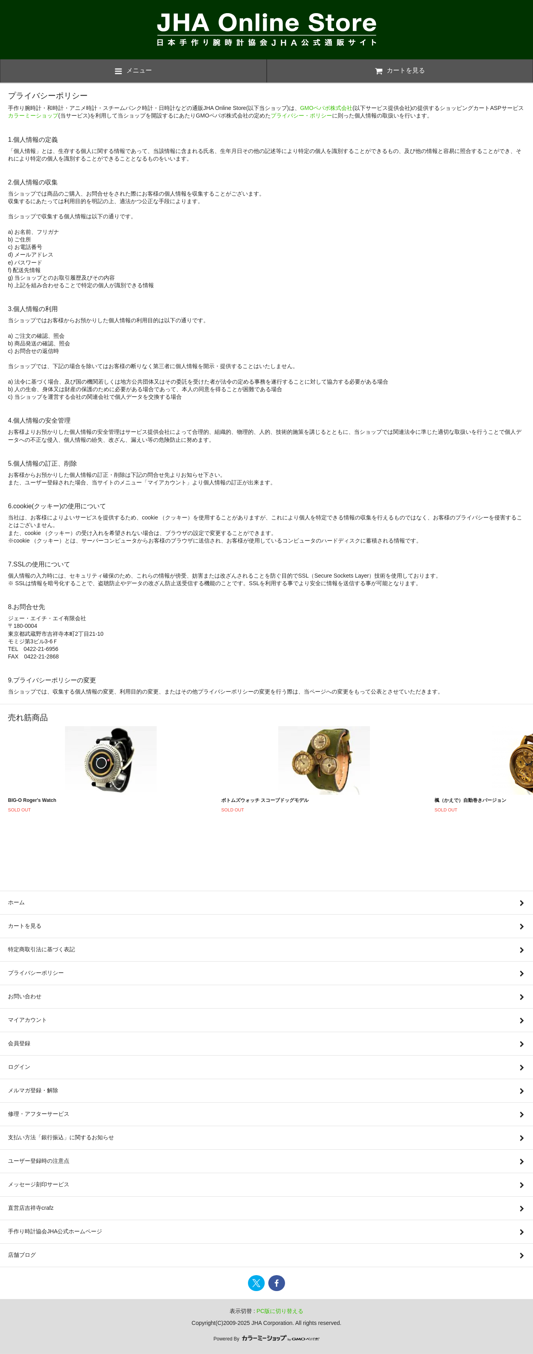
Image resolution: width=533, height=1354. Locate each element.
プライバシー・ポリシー (301, 115)
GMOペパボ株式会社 (326, 108)
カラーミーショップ (33, 115)
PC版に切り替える (280, 1311)
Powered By (266, 1339)
